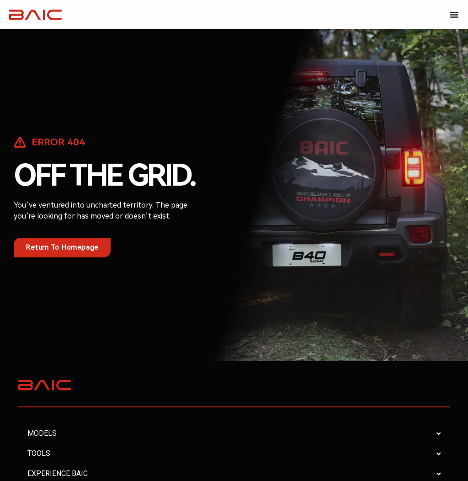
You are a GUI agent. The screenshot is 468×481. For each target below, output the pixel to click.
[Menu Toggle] (454, 14)
